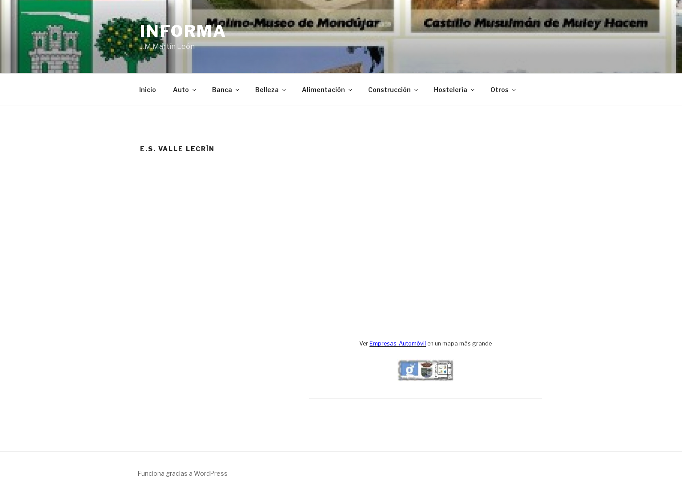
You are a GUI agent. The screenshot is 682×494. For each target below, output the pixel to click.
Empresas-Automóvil (397, 343)
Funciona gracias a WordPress (182, 473)
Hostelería (455, 89)
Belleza (271, 89)
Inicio (147, 89)
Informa (183, 31)
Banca (226, 89)
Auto (185, 89)
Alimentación (327, 89)
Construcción (393, 89)
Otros (503, 89)
